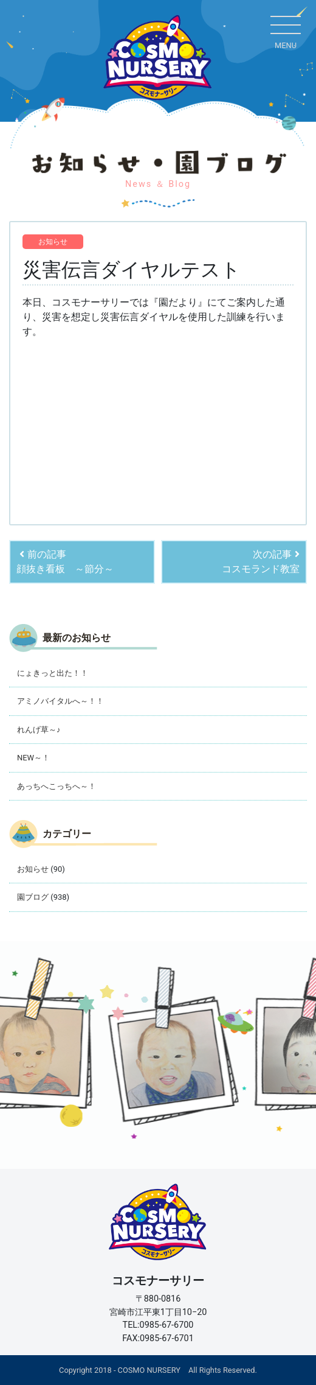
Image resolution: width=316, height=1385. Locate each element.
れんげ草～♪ (38, 729)
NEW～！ (33, 757)
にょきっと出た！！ (52, 673)
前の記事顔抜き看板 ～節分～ (65, 562)
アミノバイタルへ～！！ (60, 701)
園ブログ (33, 897)
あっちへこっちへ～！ (56, 786)
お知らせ (52, 241)
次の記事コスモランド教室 (261, 562)
